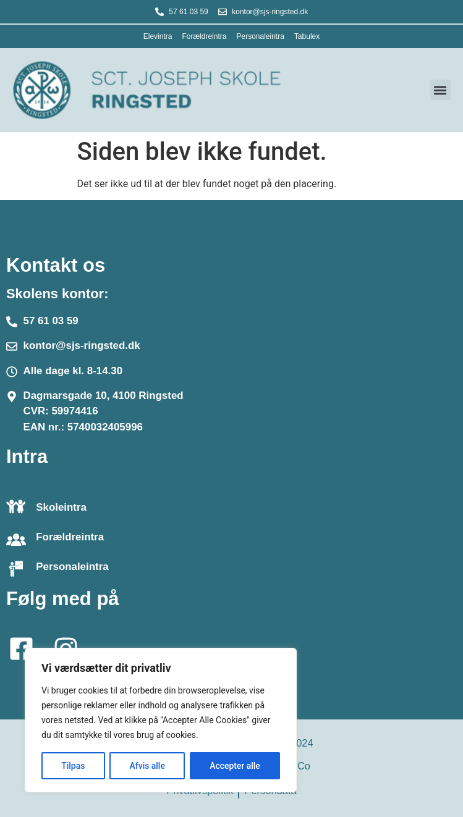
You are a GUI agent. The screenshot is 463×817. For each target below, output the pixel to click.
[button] (440, 90)
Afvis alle (147, 766)
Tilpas (73, 766)
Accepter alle (235, 766)
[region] (161, 720)
